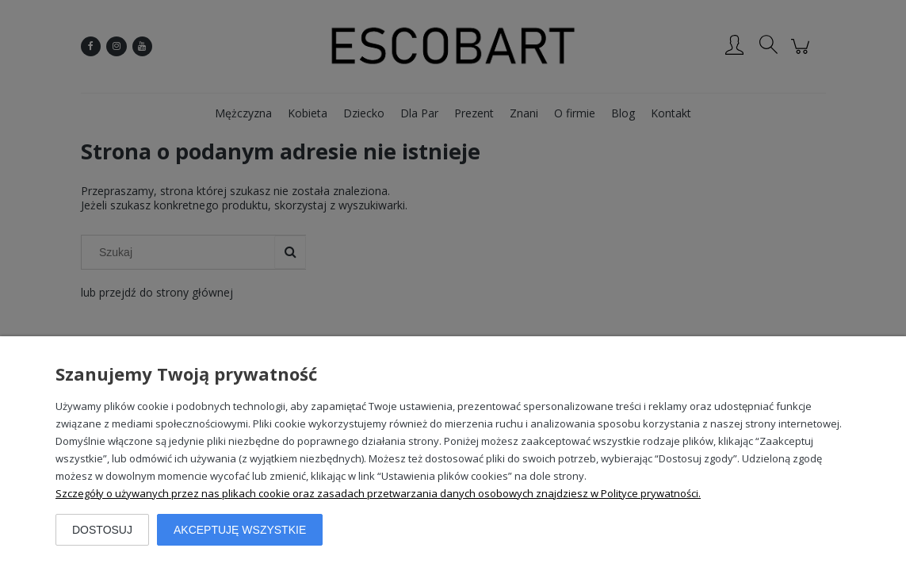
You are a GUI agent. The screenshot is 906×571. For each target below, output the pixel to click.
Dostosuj (102, 529)
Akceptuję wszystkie (240, 529)
